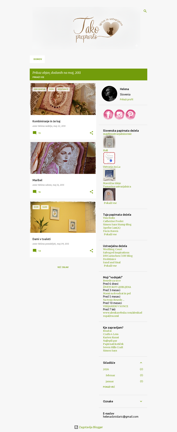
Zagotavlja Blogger (88, 427)
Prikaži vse (38, 77)
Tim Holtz (109, 217)
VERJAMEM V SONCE (115, 306)
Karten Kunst (111, 337)
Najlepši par (110, 340)
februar (110, 375)
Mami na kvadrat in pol (117, 293)
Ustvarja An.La (111, 166)
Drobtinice (109, 259)
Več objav (63, 267)
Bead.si (107, 330)
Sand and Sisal (111, 262)
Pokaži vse (110, 203)
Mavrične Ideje (112, 183)
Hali (105, 150)
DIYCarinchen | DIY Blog (118, 255)
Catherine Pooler (113, 221)
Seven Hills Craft (113, 347)
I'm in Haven (110, 231)
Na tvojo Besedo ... (113, 299)
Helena (124, 89)
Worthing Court (112, 249)
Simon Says (110, 350)
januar (110, 381)
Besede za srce (112, 280)
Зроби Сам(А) (111, 227)
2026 (106, 369)
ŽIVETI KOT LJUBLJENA (117, 287)
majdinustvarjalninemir (117, 133)
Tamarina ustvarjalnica (117, 186)
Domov (38, 59)
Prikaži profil (126, 99)
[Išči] (145, 11)
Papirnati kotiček (113, 344)
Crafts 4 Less (110, 334)
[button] (91, 133)
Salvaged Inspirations (116, 252)
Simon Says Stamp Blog (117, 224)
